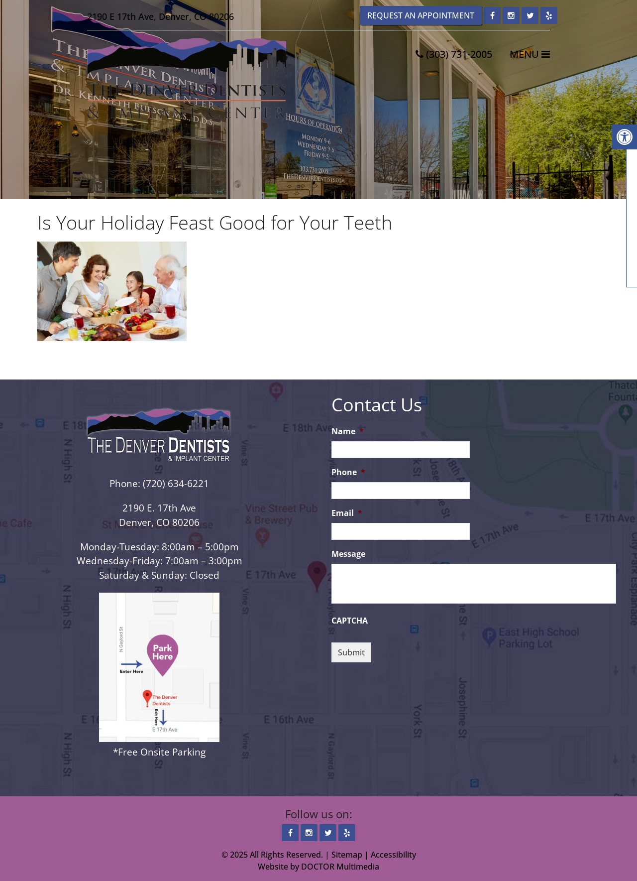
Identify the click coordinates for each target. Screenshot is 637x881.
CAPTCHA (349, 621)
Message (348, 554)
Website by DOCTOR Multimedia (318, 866)
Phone (348, 472)
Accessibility (393, 854)
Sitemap (346, 854)
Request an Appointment (420, 15)
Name (347, 431)
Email (346, 513)
